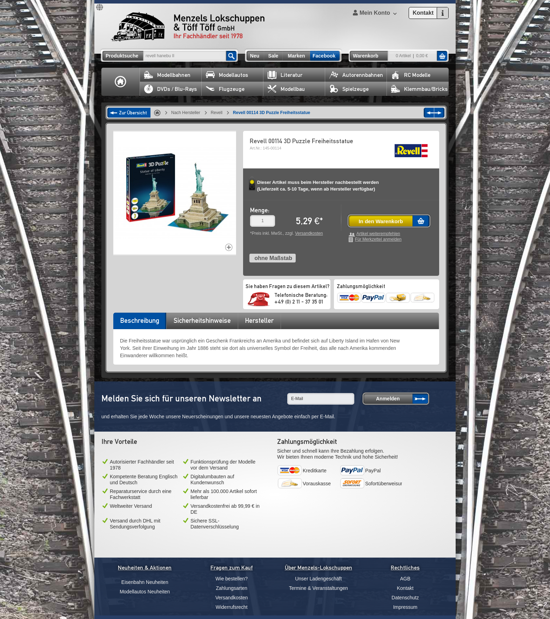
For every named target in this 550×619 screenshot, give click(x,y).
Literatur (285, 75)
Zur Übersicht (133, 112)
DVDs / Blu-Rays (170, 89)
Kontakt (405, 588)
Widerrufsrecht (232, 607)
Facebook (324, 56)
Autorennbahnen (356, 75)
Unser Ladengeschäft (318, 578)
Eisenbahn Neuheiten (144, 582)
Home (120, 82)
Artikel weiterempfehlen (378, 234)
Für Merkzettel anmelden (378, 239)
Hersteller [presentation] (259, 320)
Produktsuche (122, 56)
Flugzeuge (225, 89)
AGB (405, 578)
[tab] (140, 323)
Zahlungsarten (231, 588)
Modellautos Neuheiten (145, 591)
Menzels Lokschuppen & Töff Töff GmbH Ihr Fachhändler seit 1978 (187, 26)
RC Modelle (410, 75)
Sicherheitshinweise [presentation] (202, 320)
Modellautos (227, 75)
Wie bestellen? (231, 578)
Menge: (259, 210)
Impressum (405, 607)
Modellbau (286, 89)
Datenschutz (405, 597)
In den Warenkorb (380, 221)
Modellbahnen (167, 75)
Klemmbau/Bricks (419, 89)
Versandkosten (309, 233)
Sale (273, 56)
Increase (229, 247)
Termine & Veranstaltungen (318, 588)
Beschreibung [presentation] (139, 320)
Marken (296, 56)
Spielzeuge (349, 89)
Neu (254, 56)
